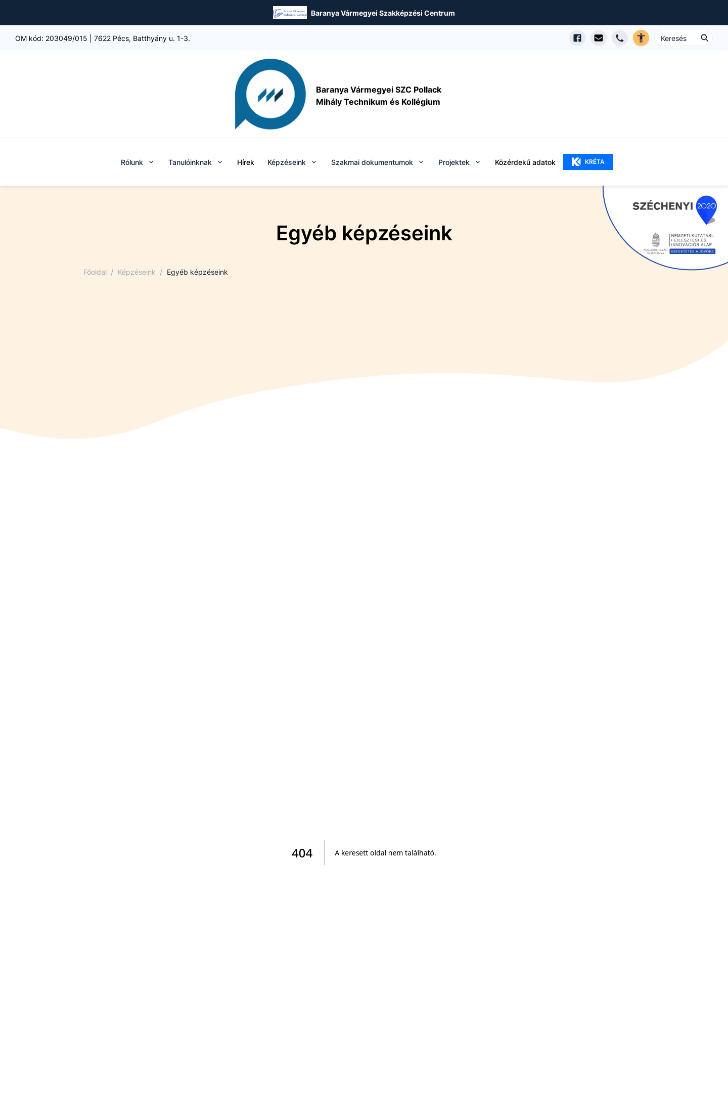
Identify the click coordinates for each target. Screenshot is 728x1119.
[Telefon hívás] (620, 38)
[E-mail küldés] (598, 38)
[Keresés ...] (683, 38)
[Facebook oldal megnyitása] (577, 38)
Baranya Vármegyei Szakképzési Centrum (383, 13)
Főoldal (95, 272)
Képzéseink (137, 272)
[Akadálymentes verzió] (641, 38)
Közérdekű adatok (525, 162)
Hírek (245, 162)
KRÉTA (588, 161)
